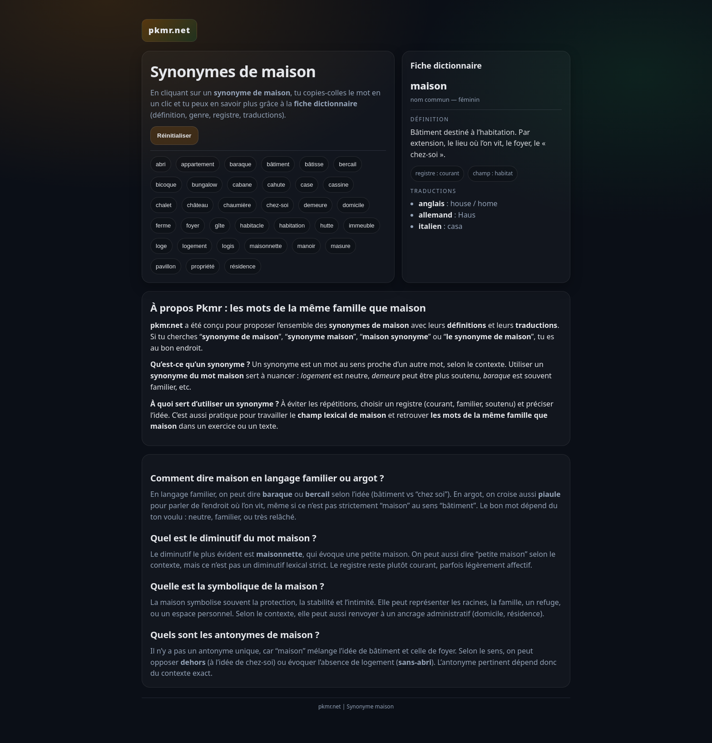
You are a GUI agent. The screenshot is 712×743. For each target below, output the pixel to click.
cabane (242, 184)
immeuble (361, 225)
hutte (326, 225)
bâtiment (278, 164)
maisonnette (266, 246)
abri (161, 164)
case (307, 184)
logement (195, 246)
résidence (242, 266)
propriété (202, 266)
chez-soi (277, 205)
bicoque (166, 184)
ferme (163, 225)
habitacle (252, 225)
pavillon (166, 266)
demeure (315, 205)
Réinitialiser (174, 135)
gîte (220, 225)
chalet (164, 205)
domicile (353, 205)
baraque (241, 164)
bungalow (205, 184)
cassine (338, 184)
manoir (306, 246)
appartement (197, 164)
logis (228, 246)
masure (340, 246)
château (197, 205)
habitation (292, 225)
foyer (192, 225)
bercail (347, 164)
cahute (276, 184)
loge (161, 246)
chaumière (237, 205)
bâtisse (314, 164)
